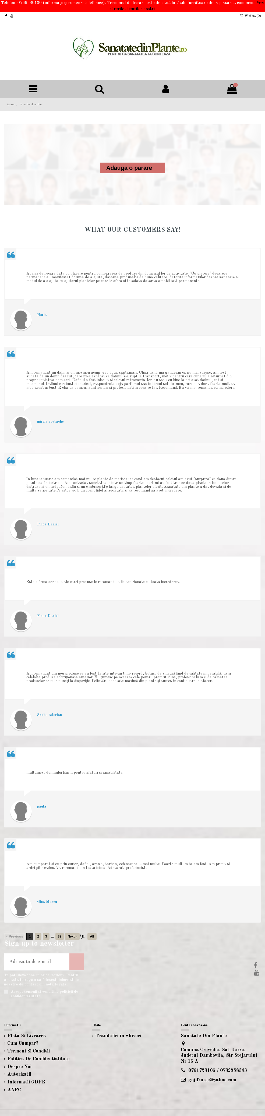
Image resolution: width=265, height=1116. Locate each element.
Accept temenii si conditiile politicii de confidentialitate (44, 994)
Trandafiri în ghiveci (118, 1035)
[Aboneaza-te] (76, 961)
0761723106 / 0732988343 (217, 1070)
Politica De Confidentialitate (38, 1059)
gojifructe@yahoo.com (212, 1080)
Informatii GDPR (26, 1082)
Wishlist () (250, 16)
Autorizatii (19, 1074)
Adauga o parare (129, 168)
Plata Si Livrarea (26, 1035)
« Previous (14, 936)
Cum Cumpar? (22, 1043)
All (92, 936)
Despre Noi (19, 1066)
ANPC (14, 1089)
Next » (72, 936)
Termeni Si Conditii (28, 1051)
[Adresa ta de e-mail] (36, 961)
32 (59, 936)
